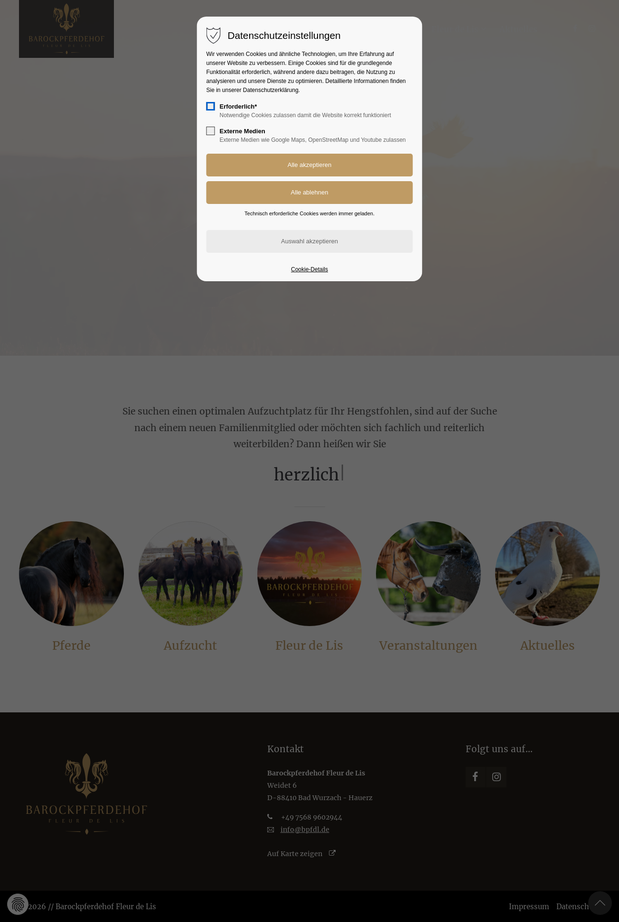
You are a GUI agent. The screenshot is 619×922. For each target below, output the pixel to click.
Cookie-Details (309, 269)
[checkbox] (210, 106)
